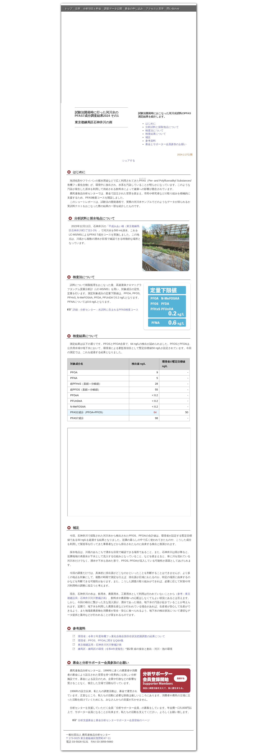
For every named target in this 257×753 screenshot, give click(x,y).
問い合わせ (173, 8)
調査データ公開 (113, 8)
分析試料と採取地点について (162, 127)
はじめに (150, 123)
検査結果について (155, 133)
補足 (148, 137)
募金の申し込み (134, 8)
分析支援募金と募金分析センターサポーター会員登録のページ (114, 720)
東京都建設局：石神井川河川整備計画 (99, 644)
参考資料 (150, 140)
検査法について (154, 130)
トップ (68, 8)
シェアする (128, 160)
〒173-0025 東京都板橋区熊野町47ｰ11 (88, 738)
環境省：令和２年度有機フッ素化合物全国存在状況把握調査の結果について (121, 636)
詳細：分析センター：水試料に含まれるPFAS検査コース (105, 309)
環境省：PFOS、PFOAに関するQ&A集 (100, 640)
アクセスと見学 (155, 8)
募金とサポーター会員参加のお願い (165, 144)
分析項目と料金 (92, 8)
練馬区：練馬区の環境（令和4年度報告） (101, 648)
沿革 (77, 8)
